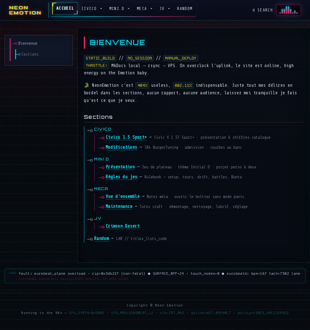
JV (163, 8)
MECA (143, 8)
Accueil (65, 8)
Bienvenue (27, 43)
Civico (90, 8)
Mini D (118, 8)
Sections (29, 54)
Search (262, 10)
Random (184, 8)
